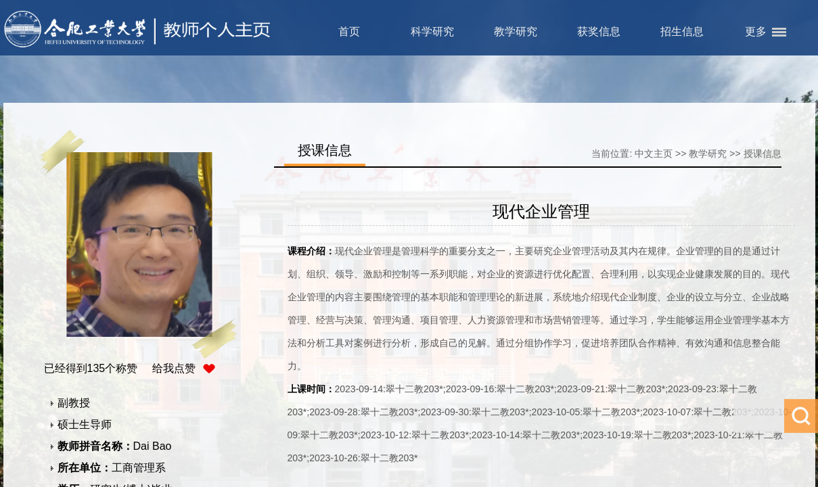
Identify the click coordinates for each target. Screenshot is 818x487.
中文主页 (654, 153)
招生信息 (682, 31)
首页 (349, 31)
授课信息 (762, 153)
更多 (756, 31)
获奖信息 (598, 31)
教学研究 (515, 31)
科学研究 (432, 31)
